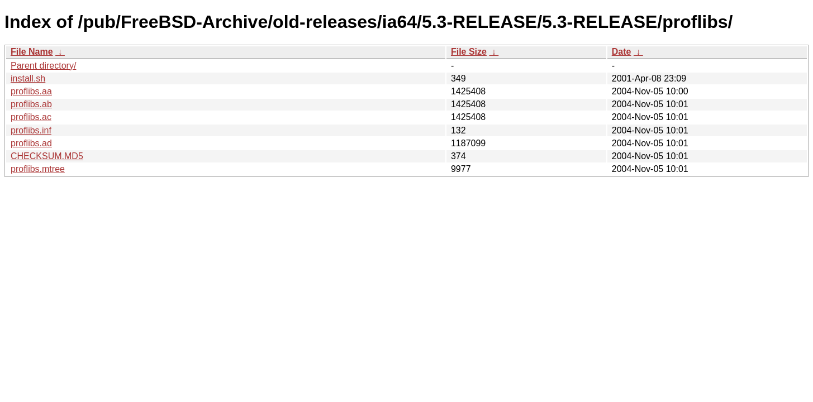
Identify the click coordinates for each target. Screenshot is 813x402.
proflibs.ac (31, 117)
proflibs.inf (31, 130)
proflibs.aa (31, 91)
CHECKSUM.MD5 (47, 156)
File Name (32, 51)
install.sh (28, 78)
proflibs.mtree (38, 169)
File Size (469, 51)
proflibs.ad (31, 143)
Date (621, 51)
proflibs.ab (31, 104)
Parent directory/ (43, 65)
